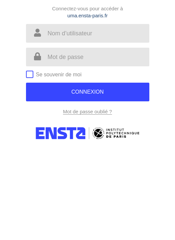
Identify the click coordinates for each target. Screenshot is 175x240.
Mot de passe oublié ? (87, 111)
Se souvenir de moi (59, 74)
